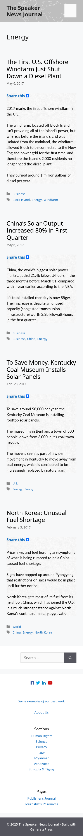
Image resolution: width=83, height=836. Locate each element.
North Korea (43, 632)
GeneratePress (41, 829)
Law (41, 752)
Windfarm (51, 200)
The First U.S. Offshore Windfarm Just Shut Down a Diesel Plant (37, 69)
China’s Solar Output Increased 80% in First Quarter (37, 230)
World (16, 627)
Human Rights (41, 736)
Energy (37, 200)
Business (18, 194)
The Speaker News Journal (25, 11)
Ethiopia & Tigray (41, 769)
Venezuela (41, 763)
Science (41, 741)
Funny (28, 489)
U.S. (15, 483)
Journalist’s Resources (41, 804)
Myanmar (41, 758)
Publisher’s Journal (41, 798)
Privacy (41, 747)
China (31, 339)
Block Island (21, 200)
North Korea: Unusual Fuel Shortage (37, 516)
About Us (41, 712)
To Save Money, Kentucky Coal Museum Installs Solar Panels (41, 369)
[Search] (70, 657)
